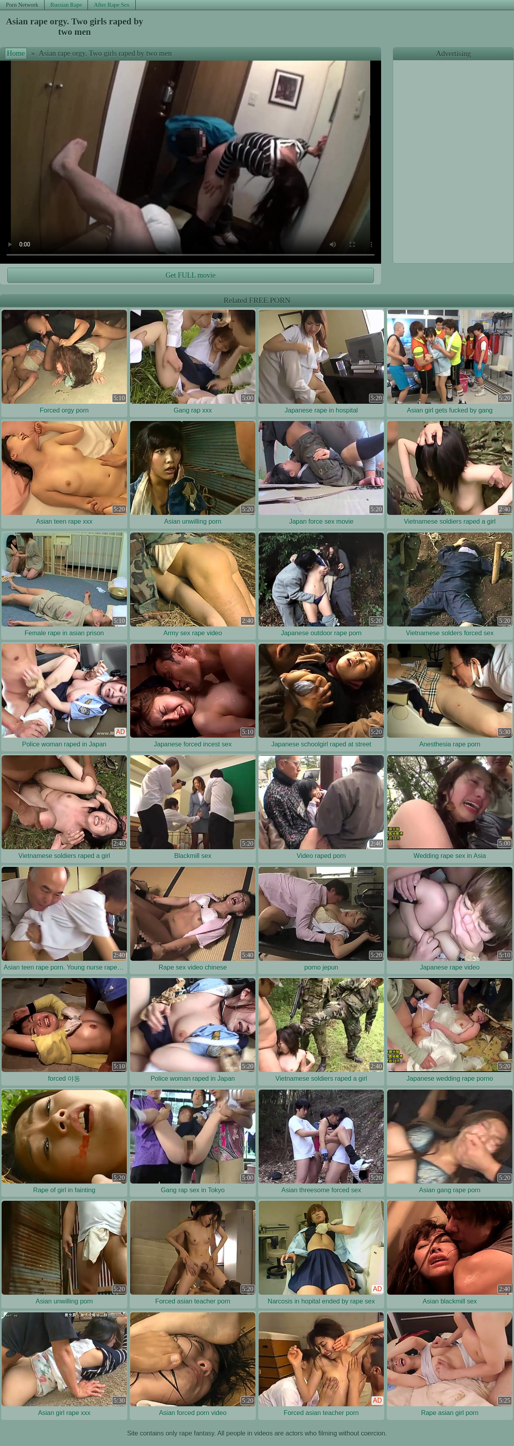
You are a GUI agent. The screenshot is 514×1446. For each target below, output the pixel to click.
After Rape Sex (112, 5)
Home (16, 53)
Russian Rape (66, 5)
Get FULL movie (190, 275)
